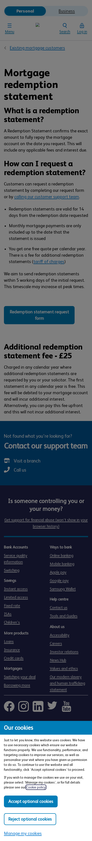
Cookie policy (36, 787)
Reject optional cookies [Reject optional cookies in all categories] (30, 819)
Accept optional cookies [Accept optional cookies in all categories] (30, 801)
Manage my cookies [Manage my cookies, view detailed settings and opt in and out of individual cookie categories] (23, 833)
